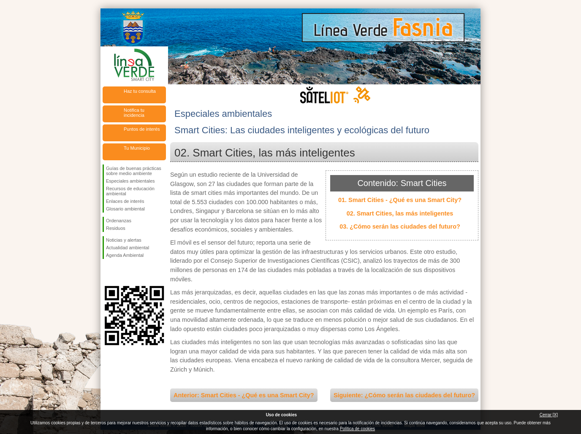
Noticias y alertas (123, 240)
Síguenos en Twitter (122, 272)
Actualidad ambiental (127, 247)
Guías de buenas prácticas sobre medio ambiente (133, 171)
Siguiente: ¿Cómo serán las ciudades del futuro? (404, 395)
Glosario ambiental (125, 208)
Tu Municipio (137, 148)
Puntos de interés (142, 129)
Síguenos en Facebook (108, 272)
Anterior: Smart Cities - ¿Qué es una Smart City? (244, 395)
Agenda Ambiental (125, 255)
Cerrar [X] (549, 414)
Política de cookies (357, 428)
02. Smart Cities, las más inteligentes (400, 213)
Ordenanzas (118, 220)
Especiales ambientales (130, 180)
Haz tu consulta (140, 91)
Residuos (115, 228)
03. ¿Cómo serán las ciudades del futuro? (399, 226)
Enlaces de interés (125, 201)
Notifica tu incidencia (134, 113)
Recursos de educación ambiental (130, 191)
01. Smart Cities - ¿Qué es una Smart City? (400, 200)
